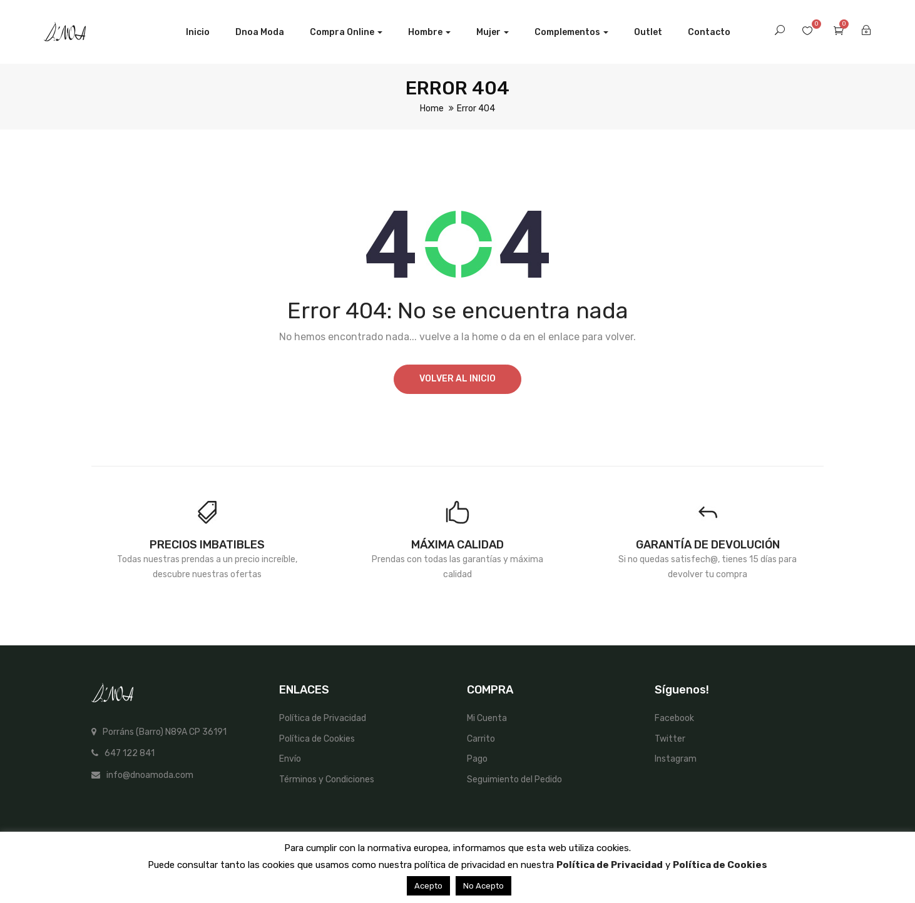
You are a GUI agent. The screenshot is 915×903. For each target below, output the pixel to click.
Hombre (429, 32)
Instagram (676, 759)
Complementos (571, 32)
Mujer (492, 32)
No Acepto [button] (483, 885)
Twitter (670, 739)
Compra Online (346, 32)
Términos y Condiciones (326, 779)
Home (432, 108)
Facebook (674, 718)
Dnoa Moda (259, 32)
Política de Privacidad (322, 718)
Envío (290, 759)
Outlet (648, 32)
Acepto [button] (428, 885)
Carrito (481, 739)
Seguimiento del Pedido (514, 779)
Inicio (198, 32)
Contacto (709, 32)
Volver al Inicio (457, 378)
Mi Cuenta (487, 718)
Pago (477, 759)
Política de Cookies (317, 739)
